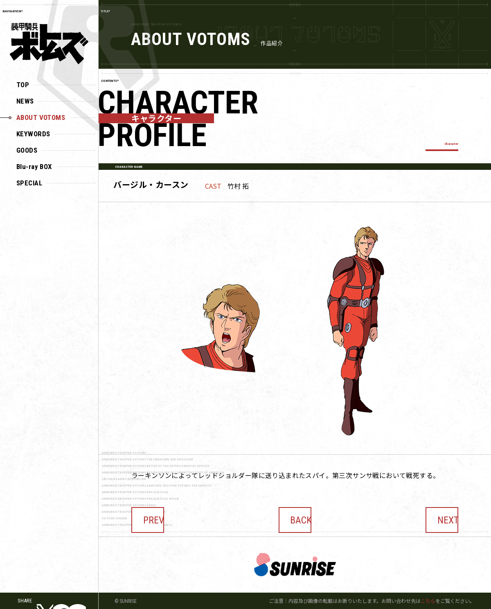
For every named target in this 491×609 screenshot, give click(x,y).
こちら (428, 600)
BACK (295, 514)
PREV (147, 514)
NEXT (442, 514)
